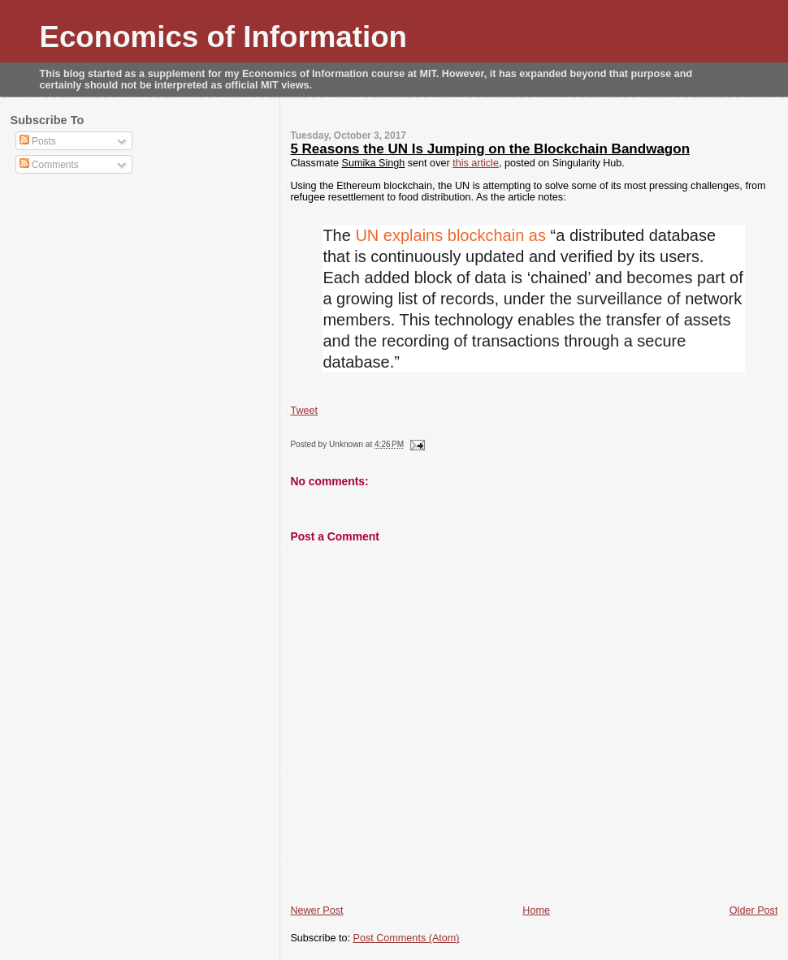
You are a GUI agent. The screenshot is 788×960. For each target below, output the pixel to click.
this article (475, 163)
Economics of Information (224, 37)
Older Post (754, 910)
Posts (37, 141)
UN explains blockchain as (450, 235)
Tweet (304, 410)
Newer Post (316, 910)
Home (536, 910)
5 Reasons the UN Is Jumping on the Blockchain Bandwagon (490, 149)
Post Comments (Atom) (406, 938)
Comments (49, 164)
